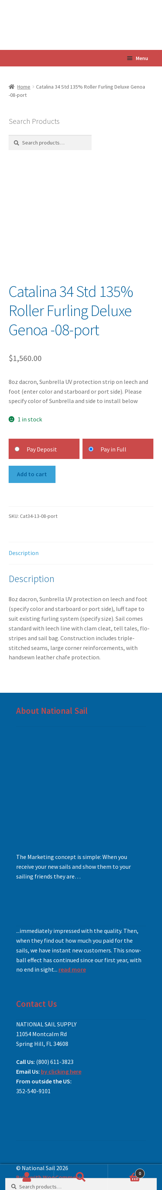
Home (23, 86)
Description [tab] (24, 553)
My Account (27, 1177)
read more (72, 969)
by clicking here (61, 1071)
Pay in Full (113, 449)
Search (81, 1177)
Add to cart (32, 474)
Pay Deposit (42, 449)
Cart (126, 1171)
